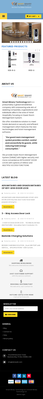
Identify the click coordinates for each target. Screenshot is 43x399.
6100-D (32, 70)
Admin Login (21, 394)
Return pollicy (8, 339)
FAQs (5, 335)
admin (13, 193)
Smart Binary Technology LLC (26, 391)
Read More (8, 207)
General (6, 324)
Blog (5, 328)
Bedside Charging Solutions (17, 235)
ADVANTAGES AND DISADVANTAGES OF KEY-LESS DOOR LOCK (21, 186)
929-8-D (11, 70)
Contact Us (7, 332)
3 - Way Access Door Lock (16, 213)
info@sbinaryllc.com (15, 362)
